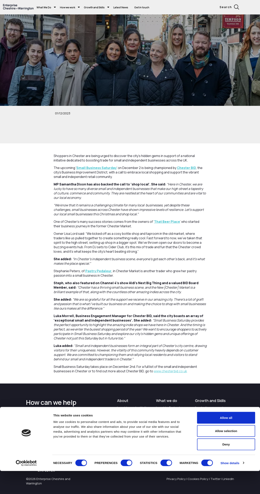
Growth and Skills (94, 7)
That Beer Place (167, 221)
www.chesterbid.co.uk (170, 371)
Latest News (120, 7)
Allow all (226, 440)
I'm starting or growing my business (210, 409)
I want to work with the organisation (133, 409)
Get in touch (141, 7)
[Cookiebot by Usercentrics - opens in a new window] (26, 486)
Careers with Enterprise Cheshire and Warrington (133, 423)
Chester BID (186, 168)
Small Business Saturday (96, 168)
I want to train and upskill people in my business (212, 421)
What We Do (44, 7)
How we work (67, 7)
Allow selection (226, 454)
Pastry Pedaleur (98, 271)
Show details (229, 486)
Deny (226, 467)
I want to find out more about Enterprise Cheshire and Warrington (172, 413)
